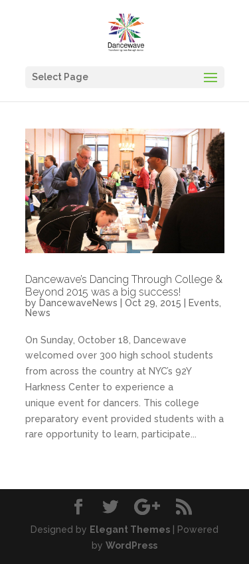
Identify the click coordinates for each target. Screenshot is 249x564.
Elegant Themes (130, 529)
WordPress (131, 545)
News (37, 313)
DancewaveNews (78, 303)
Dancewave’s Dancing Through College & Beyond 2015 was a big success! (123, 285)
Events (204, 303)
